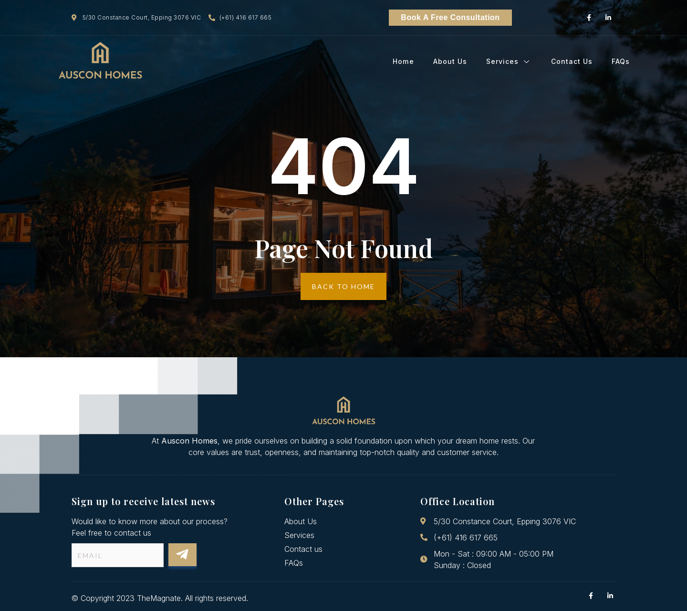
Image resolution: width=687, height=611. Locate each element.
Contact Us (572, 62)
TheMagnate (159, 598)
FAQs (621, 62)
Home (403, 62)
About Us (450, 62)
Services (509, 62)
